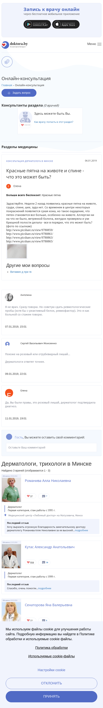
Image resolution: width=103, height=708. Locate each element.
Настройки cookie (51, 670)
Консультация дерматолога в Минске (29, 161)
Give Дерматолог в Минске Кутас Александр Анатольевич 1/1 (28, 562)
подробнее (81, 530)
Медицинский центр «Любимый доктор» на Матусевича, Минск (45, 515)
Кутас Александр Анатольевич (50, 547)
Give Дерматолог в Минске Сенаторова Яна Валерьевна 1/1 (28, 620)
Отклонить (51, 683)
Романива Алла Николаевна (48, 480)
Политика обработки (51, 648)
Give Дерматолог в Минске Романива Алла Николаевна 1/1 (28, 496)
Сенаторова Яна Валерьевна (48, 605)
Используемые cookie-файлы (51, 656)
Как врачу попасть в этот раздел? (53, 122)
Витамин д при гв (20, 271)
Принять (51, 696)
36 (47, 562)
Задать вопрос (19, 92)
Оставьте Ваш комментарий (51, 447)
